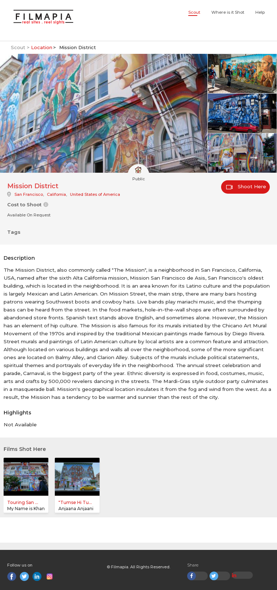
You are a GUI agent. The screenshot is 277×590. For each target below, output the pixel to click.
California (56, 194)
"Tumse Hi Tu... (75, 502)
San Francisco (28, 194)
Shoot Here (246, 186)
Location (41, 47)
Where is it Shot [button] (227, 12)
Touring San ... (22, 502)
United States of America (95, 194)
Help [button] (260, 12)
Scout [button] (194, 12)
